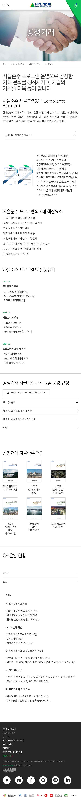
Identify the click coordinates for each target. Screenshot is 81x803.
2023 (5, 573)
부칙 (5, 428)
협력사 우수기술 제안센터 (12, 752)
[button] (79, 64)
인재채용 (6, 748)
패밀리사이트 (7, 755)
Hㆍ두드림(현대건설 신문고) (13, 740)
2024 (5, 582)
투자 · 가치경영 (16, 64)
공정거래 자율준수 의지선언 (19, 135)
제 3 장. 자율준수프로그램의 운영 (19, 419)
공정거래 (48, 64)
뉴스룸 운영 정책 (9, 733)
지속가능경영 (34, 64)
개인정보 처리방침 (9, 729)
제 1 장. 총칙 (9, 402)
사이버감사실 (7, 744)
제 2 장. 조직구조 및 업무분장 (17, 411)
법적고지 (6, 736)
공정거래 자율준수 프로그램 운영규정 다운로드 (26, 392)
